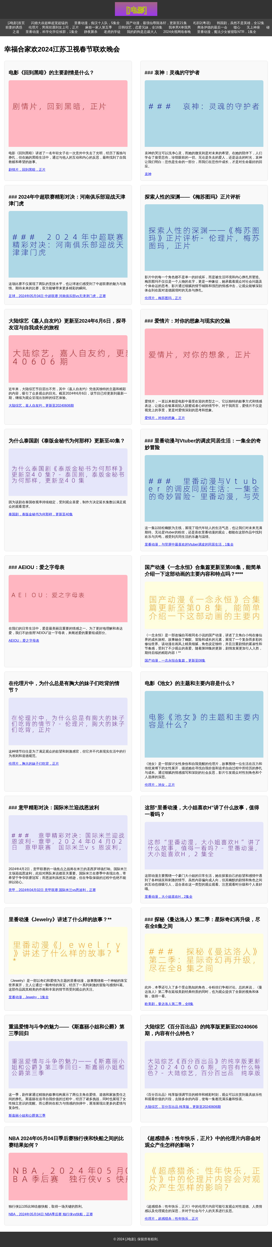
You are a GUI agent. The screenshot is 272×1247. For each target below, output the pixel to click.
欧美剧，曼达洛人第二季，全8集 (169, 1004)
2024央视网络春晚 (177, 32)
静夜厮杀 (91, 32)
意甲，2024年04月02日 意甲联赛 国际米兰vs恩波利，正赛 (52, 890)
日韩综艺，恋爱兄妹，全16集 (140, 27)
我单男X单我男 (180, 27)
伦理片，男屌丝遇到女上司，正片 (54, 27)
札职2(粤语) (202, 23)
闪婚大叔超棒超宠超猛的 (49, 23)
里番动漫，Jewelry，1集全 (29, 997)
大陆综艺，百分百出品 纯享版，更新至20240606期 (183, 1107)
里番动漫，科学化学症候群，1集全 (52, 32)
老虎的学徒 (112, 32)
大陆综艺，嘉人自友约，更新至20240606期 (41, 405)
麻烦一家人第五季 (98, 27)
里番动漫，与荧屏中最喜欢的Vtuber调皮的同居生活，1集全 (189, 544)
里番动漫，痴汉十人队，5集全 (97, 23)
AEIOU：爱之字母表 (24, 640)
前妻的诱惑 (13, 27)
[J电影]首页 (16, 23)
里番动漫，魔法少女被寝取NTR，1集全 (226, 32)
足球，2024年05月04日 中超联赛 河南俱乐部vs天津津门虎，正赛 (57, 296)
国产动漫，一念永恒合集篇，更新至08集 (175, 660)
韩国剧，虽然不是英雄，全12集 (240, 23)
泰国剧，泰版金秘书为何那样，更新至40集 (41, 514)
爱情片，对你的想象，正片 (165, 418)
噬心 (237, 27)
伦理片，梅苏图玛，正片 (163, 298)
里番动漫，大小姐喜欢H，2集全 (169, 896)
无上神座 (253, 27)
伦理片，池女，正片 (160, 784)
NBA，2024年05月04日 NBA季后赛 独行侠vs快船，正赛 (51, 1214)
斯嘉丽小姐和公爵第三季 (27, 1115)
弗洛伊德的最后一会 (212, 27)
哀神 (148, 174)
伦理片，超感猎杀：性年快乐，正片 (171, 1218)
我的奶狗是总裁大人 (142, 32)
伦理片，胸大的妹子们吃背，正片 (34, 763)
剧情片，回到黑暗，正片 (27, 169)
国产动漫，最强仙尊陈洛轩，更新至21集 (156, 23)
